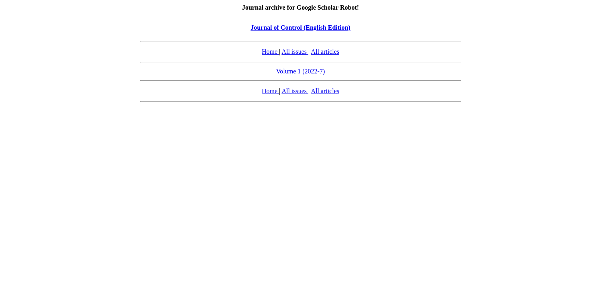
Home (270, 51)
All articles (325, 51)
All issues (294, 51)
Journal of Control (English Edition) (300, 27)
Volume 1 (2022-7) (300, 71)
